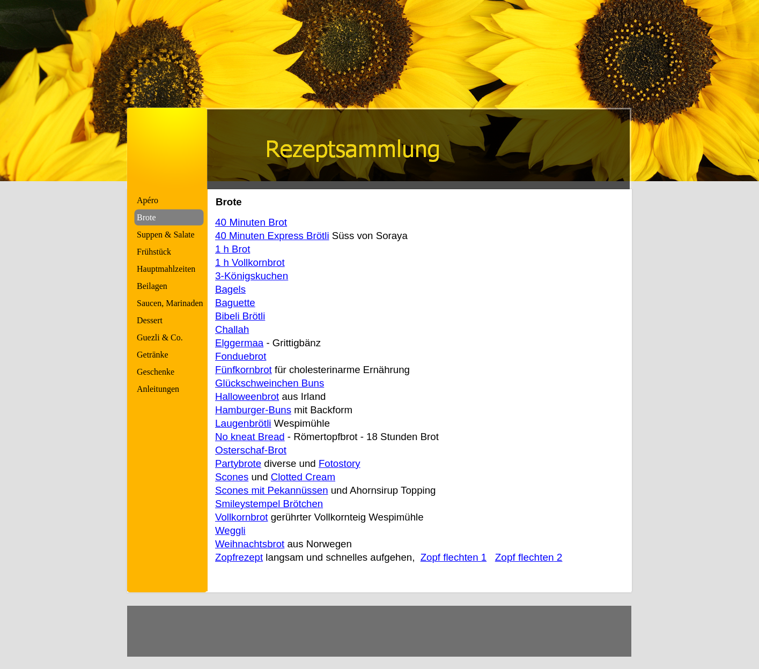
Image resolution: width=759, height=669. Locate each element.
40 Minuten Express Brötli (272, 235)
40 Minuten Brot (251, 222)
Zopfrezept (239, 557)
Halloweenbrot (247, 396)
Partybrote (238, 463)
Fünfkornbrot (243, 369)
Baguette (235, 302)
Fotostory (339, 463)
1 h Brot (232, 249)
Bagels (230, 289)
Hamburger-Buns (253, 409)
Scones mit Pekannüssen (271, 490)
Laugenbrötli (243, 423)
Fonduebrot (240, 356)
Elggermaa (239, 342)
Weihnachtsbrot (249, 543)
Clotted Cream (303, 476)
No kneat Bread (250, 436)
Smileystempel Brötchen (269, 503)
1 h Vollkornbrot (250, 262)
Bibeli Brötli (240, 316)
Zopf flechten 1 (454, 557)
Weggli (230, 530)
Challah (232, 329)
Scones (231, 476)
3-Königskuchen (251, 275)
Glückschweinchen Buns (269, 383)
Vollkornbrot (241, 517)
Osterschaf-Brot (250, 450)
